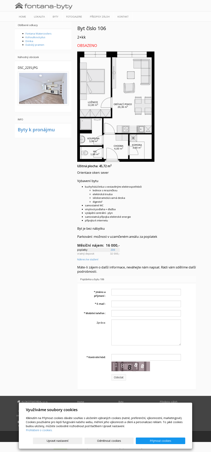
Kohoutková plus (35, 37)
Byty (55, 16)
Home (22, 16)
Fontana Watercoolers (38, 33)
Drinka (29, 41)
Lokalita (39, 16)
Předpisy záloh (100, 16)
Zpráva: (101, 322)
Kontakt (123, 16)
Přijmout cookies (170, 441)
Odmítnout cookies (139, 441)
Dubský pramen (34, 44)
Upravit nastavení (107, 441)
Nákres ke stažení (87, 259)
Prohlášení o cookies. (39, 430)
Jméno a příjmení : (100, 294)
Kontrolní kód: (96, 357)
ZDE (113, 249)
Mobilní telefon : (95, 313)
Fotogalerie (74, 16)
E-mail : (100, 303)
